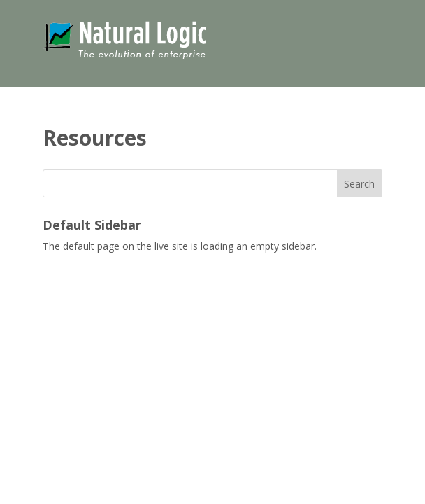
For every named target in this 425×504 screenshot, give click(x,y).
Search (359, 183)
